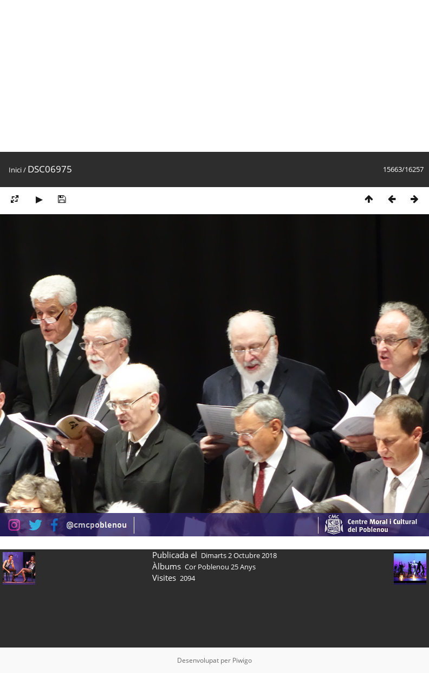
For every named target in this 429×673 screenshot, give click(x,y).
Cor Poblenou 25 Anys (220, 567)
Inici (15, 170)
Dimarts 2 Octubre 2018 (239, 555)
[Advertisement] (174, 76)
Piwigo (242, 660)
